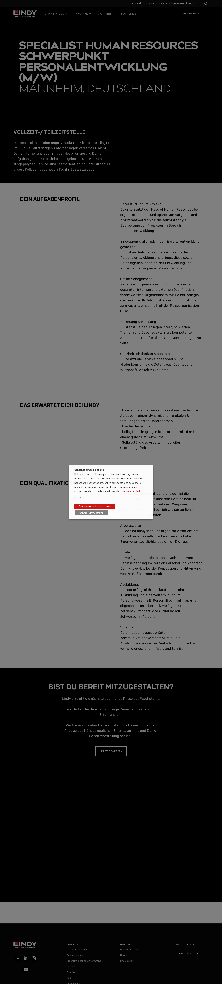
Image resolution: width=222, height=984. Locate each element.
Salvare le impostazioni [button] (91, 512)
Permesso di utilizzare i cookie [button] (95, 506)
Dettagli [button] (78, 497)
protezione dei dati (130, 491)
